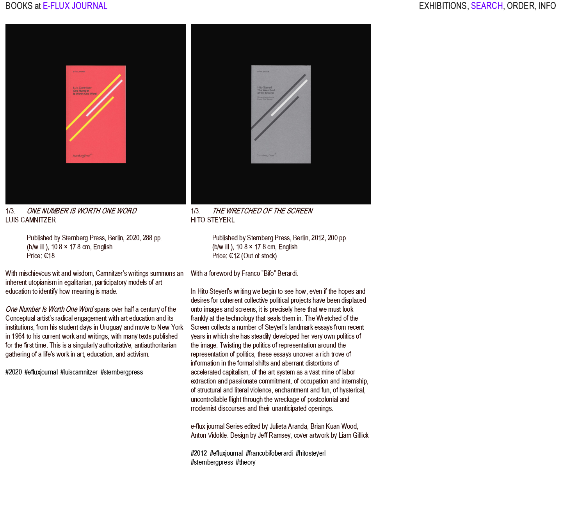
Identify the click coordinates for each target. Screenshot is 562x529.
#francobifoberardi (269, 453)
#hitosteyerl (310, 453)
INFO (548, 10)
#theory (245, 462)
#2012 (199, 453)
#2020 (13, 371)
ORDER (521, 10)
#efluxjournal (41, 371)
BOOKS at (23, 10)
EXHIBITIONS (443, 10)
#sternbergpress (122, 371)
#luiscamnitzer (79, 371)
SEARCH (487, 10)
